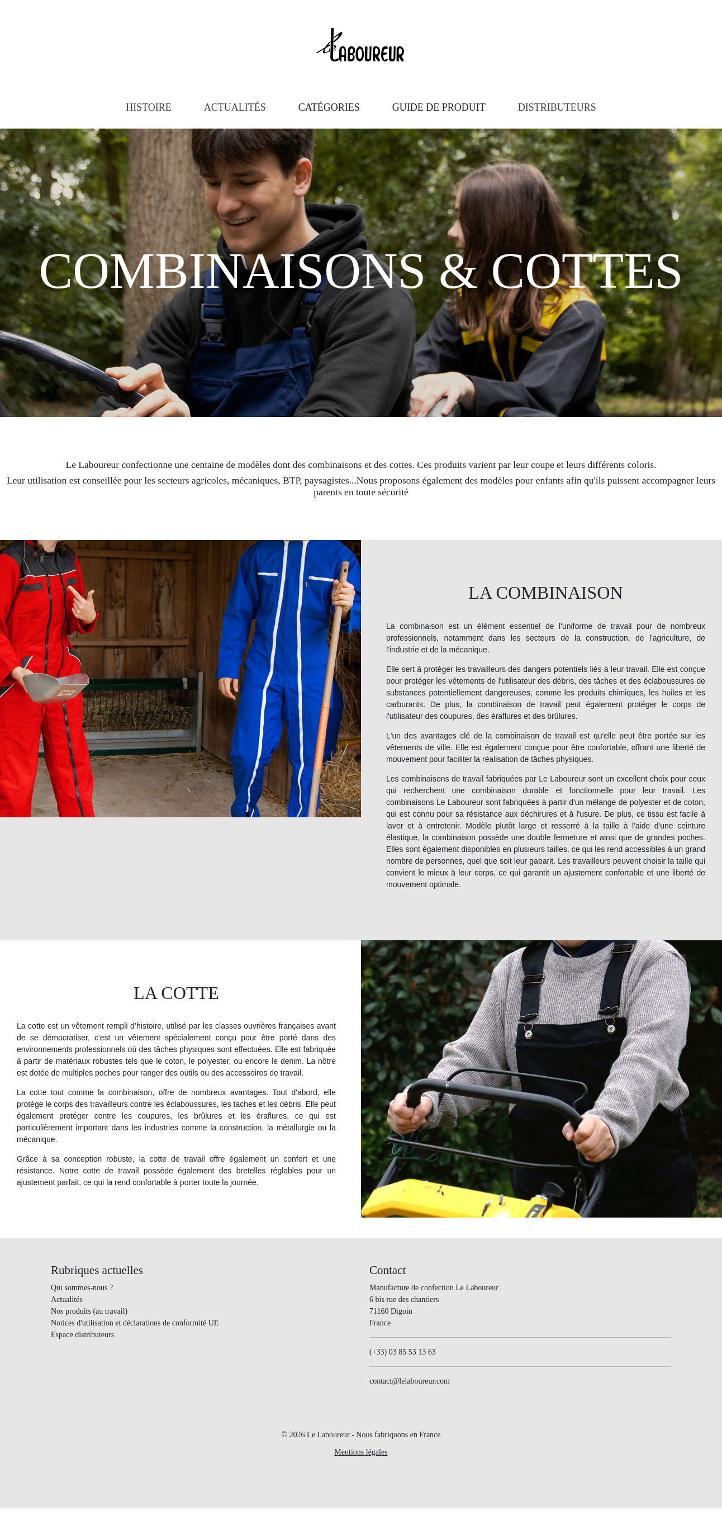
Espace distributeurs (82, 1334)
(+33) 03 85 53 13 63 (402, 1352)
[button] (329, 107)
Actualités (67, 1299)
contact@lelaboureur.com (409, 1381)
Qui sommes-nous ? (82, 1288)
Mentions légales (360, 1452)
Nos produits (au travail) (89, 1311)
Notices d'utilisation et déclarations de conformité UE (134, 1323)
